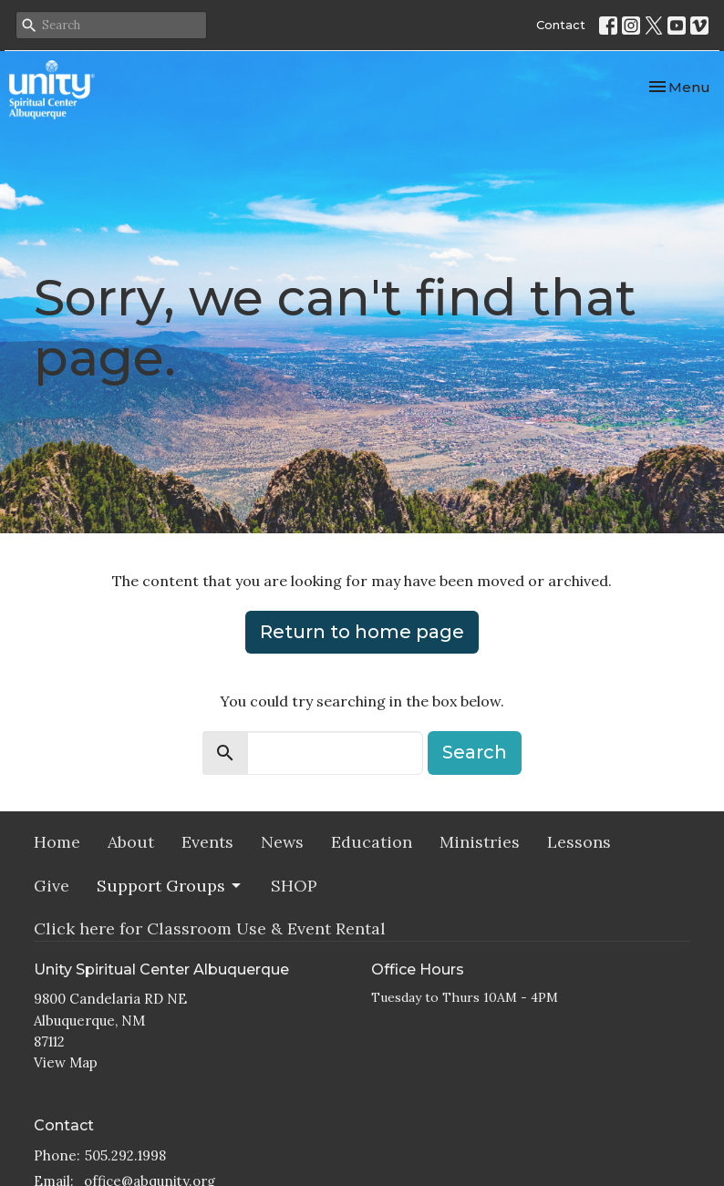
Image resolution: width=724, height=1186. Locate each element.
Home (57, 841)
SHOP (294, 885)
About (131, 841)
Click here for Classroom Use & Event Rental (210, 928)
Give (51, 885)
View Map (66, 1062)
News (282, 841)
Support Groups (170, 885)
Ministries (480, 841)
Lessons (579, 841)
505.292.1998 (125, 1155)
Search (474, 752)
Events (207, 841)
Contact (560, 24)
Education (371, 841)
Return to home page (362, 632)
